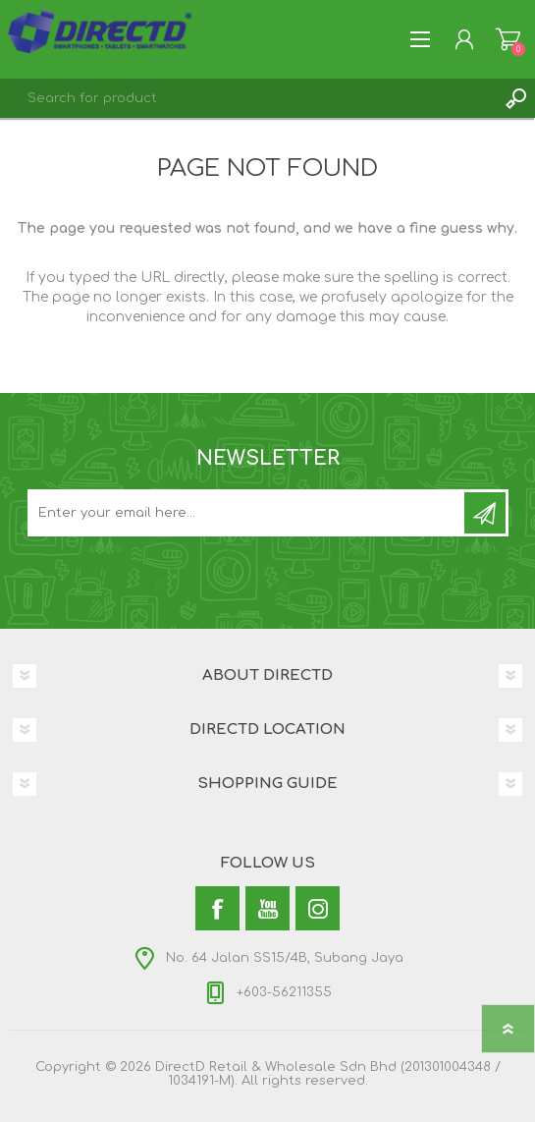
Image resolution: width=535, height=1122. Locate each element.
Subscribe (485, 512)
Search (515, 98)
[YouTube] (267, 908)
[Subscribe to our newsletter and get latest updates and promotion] (247, 512)
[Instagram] (317, 908)
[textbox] (248, 98)
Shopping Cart (508, 39)
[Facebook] (217, 908)
